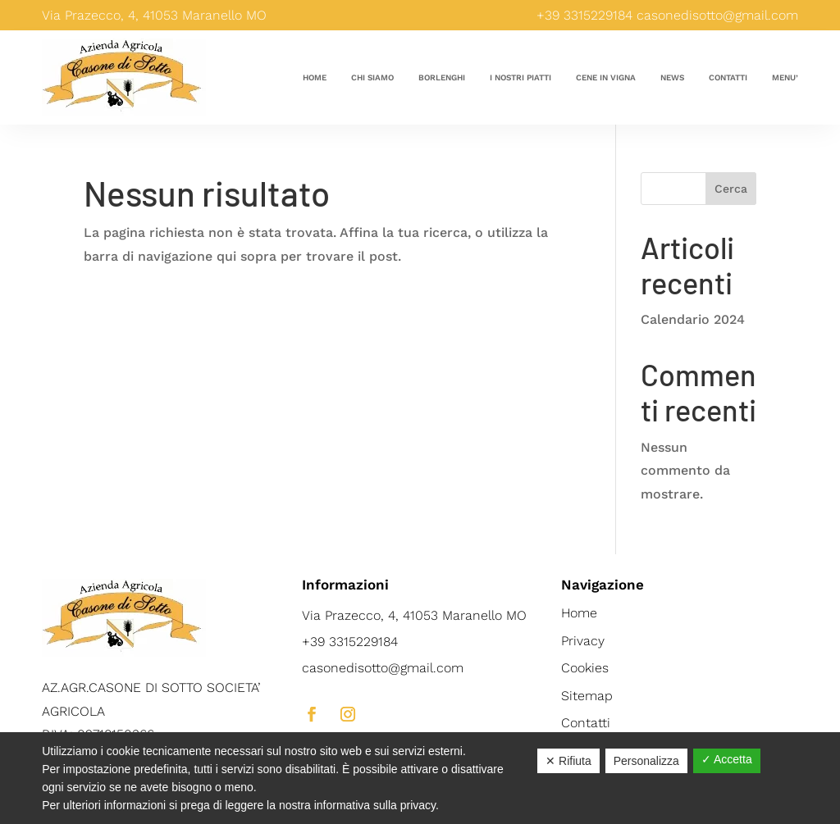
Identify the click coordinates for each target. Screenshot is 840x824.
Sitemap (587, 695)
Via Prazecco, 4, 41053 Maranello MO (414, 615)
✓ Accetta (726, 759)
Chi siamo (372, 77)
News (672, 77)
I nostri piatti (520, 77)
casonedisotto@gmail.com (717, 15)
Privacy (583, 641)
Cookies (585, 668)
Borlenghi (441, 77)
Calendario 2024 (693, 319)
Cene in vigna (606, 77)
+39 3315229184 (584, 15)
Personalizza (646, 760)
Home (314, 77)
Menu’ (785, 77)
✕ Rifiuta (568, 760)
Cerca (730, 188)
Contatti (728, 77)
